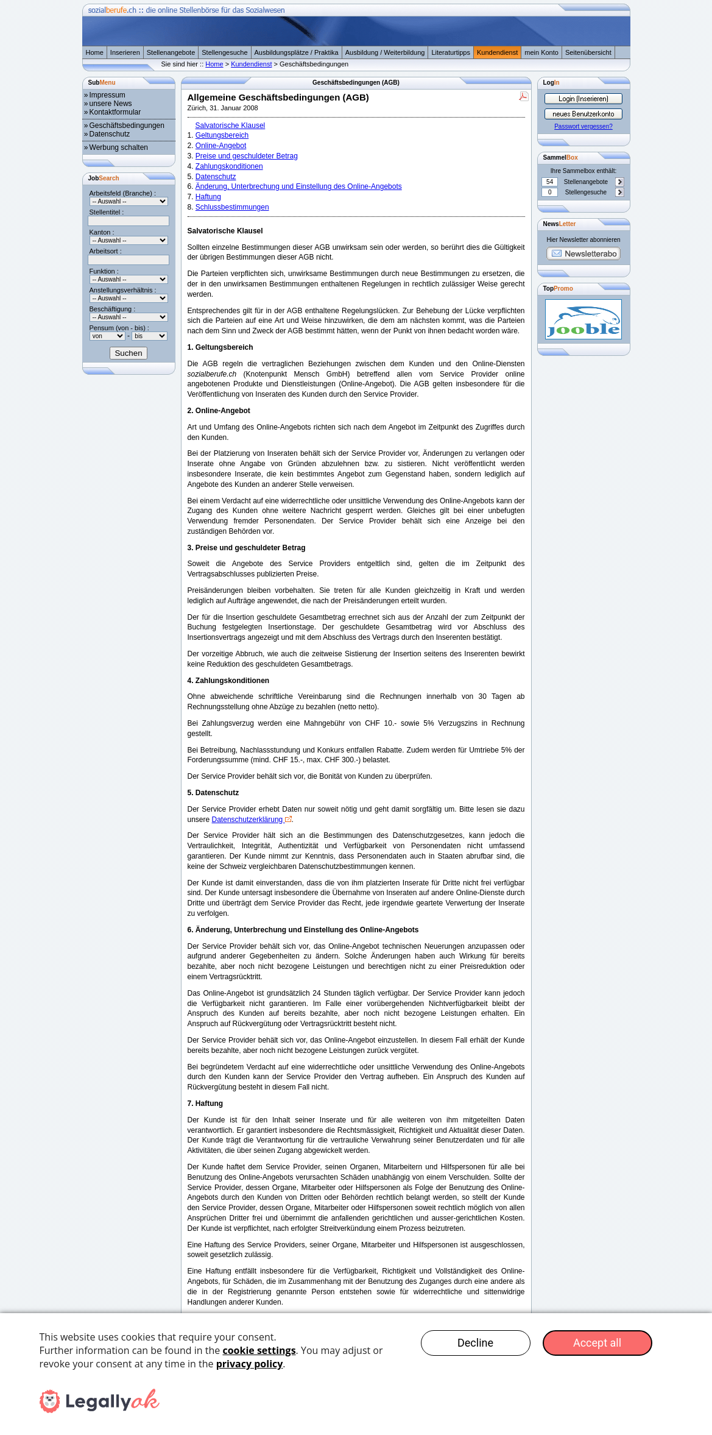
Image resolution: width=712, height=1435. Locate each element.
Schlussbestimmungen (232, 207)
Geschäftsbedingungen (127, 125)
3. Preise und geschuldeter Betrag (247, 548)
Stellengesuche (224, 52)
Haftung (208, 197)
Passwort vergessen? (583, 126)
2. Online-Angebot (219, 410)
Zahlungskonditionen (229, 166)
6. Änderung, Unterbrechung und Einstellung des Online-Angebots (303, 930)
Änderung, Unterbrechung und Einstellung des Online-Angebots (299, 186)
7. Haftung (206, 1103)
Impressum (107, 95)
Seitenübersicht (588, 52)
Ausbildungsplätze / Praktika (297, 52)
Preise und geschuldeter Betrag (247, 156)
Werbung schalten (119, 147)
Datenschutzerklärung (248, 819)
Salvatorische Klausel (231, 125)
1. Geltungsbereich (220, 347)
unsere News (111, 103)
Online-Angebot (221, 145)
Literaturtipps (450, 52)
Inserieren (125, 52)
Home (95, 52)
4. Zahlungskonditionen (229, 680)
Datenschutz (110, 134)
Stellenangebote (171, 52)
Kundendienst (497, 52)
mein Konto (541, 52)
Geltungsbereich (222, 135)
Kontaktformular (115, 112)
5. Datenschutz (213, 792)
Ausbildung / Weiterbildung (385, 52)
